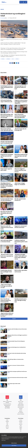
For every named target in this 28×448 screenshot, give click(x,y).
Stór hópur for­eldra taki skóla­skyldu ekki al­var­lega (6, 213)
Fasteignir (20, 421)
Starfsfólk (20, 408)
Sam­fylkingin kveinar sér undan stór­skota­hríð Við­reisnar (7, 87)
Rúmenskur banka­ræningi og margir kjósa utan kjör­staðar (21, 156)
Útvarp (7, 428)
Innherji (20, 420)
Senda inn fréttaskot (20, 414)
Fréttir (7, 420)
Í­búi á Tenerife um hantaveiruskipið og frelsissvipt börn (5, 300)
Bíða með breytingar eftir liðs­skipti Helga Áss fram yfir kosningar (7, 116)
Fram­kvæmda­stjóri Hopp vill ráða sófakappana (16, 341)
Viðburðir (20, 424)
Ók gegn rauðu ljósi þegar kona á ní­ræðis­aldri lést (17, 347)
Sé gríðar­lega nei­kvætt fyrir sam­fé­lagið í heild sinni (6, 272)
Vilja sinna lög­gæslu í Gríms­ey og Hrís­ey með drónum (20, 170)
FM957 (21, 428)
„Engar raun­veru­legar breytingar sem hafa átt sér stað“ (6, 286)
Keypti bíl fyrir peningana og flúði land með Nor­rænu (7, 156)
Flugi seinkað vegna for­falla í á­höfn (14, 383)
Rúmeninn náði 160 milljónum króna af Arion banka (7, 228)
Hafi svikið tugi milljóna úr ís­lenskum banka (15, 359)
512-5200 (21, 401)
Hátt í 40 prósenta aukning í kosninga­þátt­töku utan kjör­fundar (20, 116)
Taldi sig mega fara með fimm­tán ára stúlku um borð (20, 87)
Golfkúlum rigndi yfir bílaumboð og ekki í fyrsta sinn (21, 242)
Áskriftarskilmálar (21, 407)
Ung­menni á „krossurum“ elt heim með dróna (16, 365)
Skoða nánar (4, 440)
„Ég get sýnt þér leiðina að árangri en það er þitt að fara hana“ (7, 315)
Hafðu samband (20, 404)
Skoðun (7, 425)
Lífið (7, 424)
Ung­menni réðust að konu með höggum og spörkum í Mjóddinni (21, 102)
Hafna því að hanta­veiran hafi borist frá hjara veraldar (17, 377)
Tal (20, 431)
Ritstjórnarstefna (21, 405)
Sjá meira (14, 318)
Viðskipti (7, 421)
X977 (21, 429)
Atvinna (20, 422)
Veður (21, 425)
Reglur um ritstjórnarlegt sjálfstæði (7, 402)
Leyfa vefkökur (14, 445)
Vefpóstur (20, 411)
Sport (7, 422)
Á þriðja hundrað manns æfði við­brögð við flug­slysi (21, 300)
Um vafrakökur (20, 412)
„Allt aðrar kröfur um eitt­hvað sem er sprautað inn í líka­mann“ (7, 256)
